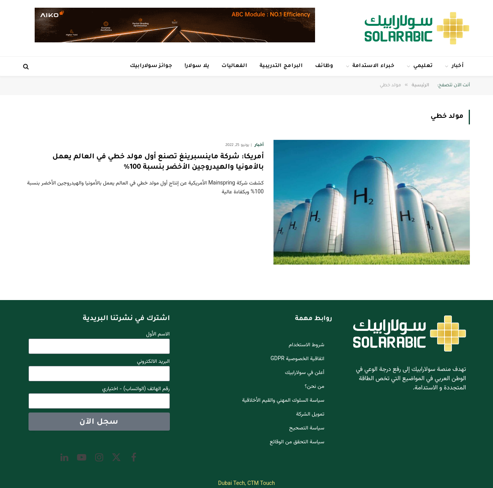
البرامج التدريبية (281, 66)
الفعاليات (234, 66)
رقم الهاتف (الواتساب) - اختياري (135, 389)
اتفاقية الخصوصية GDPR (297, 359)
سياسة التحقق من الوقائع (297, 442)
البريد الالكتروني (153, 362)
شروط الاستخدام (306, 345)
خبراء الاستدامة (373, 66)
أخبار (458, 66)
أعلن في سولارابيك (304, 373)
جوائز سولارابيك (151, 66)
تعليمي (423, 66)
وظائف (324, 66)
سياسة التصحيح (306, 428)
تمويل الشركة (310, 414)
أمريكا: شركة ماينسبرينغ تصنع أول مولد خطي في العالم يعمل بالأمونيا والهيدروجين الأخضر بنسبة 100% (158, 162)
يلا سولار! (196, 66)
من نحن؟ (314, 386)
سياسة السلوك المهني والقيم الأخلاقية (283, 400)
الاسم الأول (157, 334)
